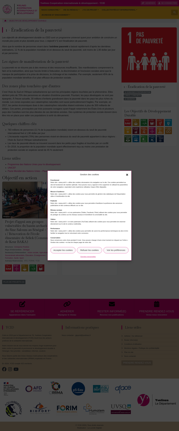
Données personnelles (88, 256)
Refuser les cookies (89, 250)
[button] (127, 174)
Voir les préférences (116, 250)
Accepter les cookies (63, 250)
